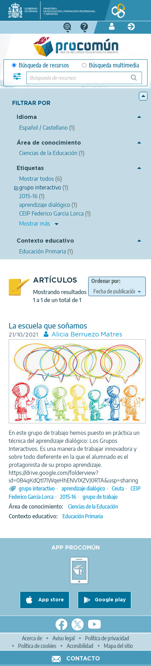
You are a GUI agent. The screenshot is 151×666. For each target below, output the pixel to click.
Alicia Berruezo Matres (86, 335)
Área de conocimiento (49, 143)
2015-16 (68, 496)
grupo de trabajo (100, 496)
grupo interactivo (37, 488)
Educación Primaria (82, 516)
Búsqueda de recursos (40, 65)
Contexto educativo (45, 241)
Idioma (27, 117)
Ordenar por (105, 280)
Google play (110, 600)
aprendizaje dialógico (83, 488)
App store (50, 600)
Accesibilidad (80, 645)
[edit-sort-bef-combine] (117, 291)
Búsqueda (137, 80)
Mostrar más (34, 223)
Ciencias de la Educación (93, 506)
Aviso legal (63, 638)
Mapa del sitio (118, 645)
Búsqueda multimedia (110, 65)
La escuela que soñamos (48, 325)
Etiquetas (30, 168)
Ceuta (118, 488)
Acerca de (32, 638)
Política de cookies (37, 645)
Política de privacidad (107, 638)
